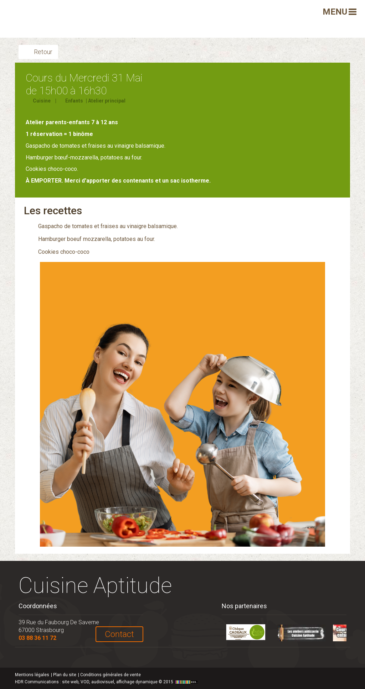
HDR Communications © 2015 (107, 681)
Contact (119, 634)
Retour (43, 52)
